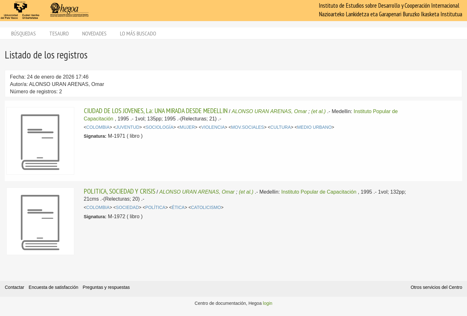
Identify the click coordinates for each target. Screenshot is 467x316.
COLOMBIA (98, 127)
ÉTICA (178, 207)
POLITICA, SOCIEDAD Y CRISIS (119, 191)
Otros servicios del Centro (436, 287)
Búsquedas (23, 33)
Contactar (14, 287)
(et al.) (318, 111)
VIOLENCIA (213, 127)
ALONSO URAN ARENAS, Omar (269, 111)
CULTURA (280, 127)
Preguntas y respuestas (106, 287)
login (267, 303)
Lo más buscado (138, 33)
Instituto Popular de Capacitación (319, 192)
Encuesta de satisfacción (53, 287)
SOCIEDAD (127, 207)
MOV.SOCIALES (247, 127)
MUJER (187, 127)
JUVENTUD (127, 127)
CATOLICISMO (206, 207)
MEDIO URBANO (314, 127)
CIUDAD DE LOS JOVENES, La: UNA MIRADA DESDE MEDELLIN (156, 110)
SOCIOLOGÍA (159, 127)
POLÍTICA (155, 207)
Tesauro (59, 33)
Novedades (94, 33)
